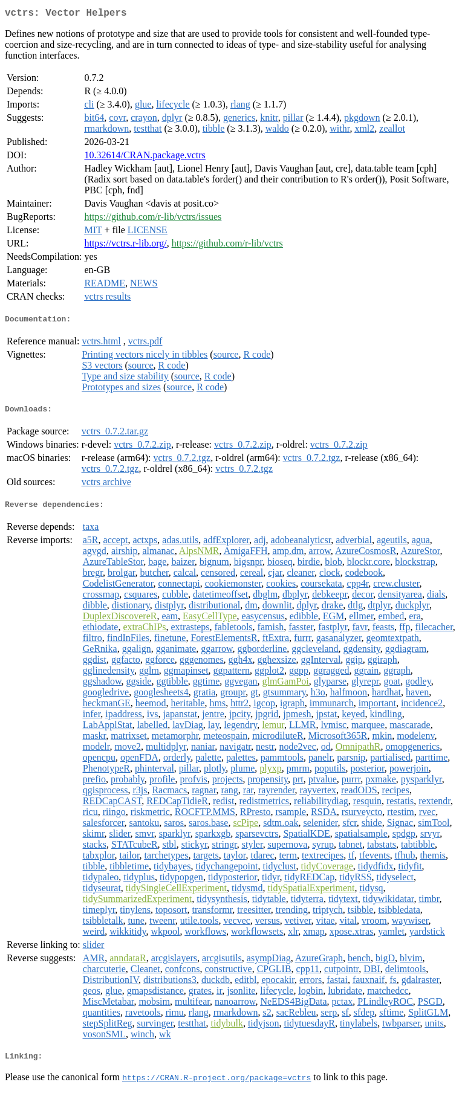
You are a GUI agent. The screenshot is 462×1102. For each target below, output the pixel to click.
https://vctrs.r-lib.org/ (125, 245)
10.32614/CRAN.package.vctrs (144, 157)
